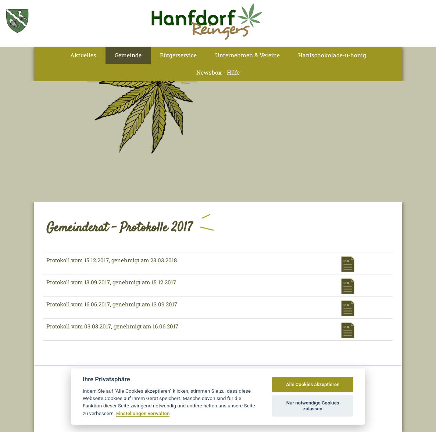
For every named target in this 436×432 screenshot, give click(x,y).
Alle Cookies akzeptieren (312, 384)
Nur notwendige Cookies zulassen (312, 405)
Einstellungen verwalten (142, 413)
